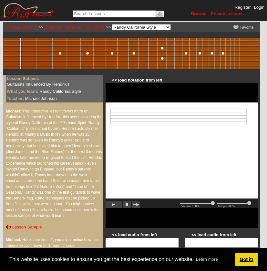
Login (259, 7)
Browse (198, 13)
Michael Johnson (21, 27)
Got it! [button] (246, 259)
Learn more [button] (207, 259)
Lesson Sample (24, 227)
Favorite (243, 27)
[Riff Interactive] (29, 10)
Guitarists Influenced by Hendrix (74, 27)
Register (243, 7)
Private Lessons (227, 13)
